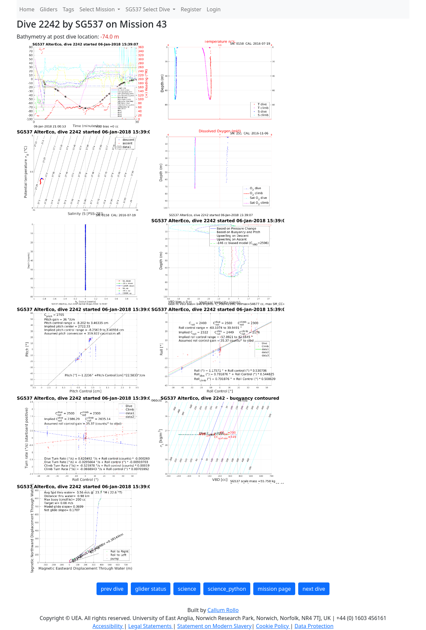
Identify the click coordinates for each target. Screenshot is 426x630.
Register (191, 9)
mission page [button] (274, 588)
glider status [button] (150, 588)
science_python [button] (227, 588)
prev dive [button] (112, 588)
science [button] (187, 588)
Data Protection (314, 626)
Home (27, 9)
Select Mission (98, 9)
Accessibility (108, 626)
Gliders (49, 9)
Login (214, 9)
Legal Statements (150, 626)
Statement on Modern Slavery (214, 626)
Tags (68, 9)
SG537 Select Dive (148, 9)
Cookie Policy (273, 626)
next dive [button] (314, 588)
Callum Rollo (223, 610)
